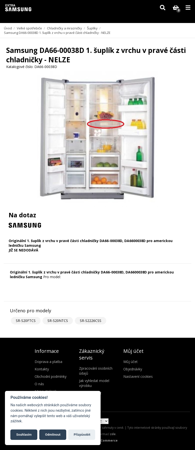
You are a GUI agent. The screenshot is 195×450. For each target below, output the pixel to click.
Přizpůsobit (82, 434)
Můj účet (130, 361)
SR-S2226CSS (90, 320)
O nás (39, 384)
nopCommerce (106, 440)
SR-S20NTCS (57, 320)
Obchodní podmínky (50, 376)
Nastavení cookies (138, 376)
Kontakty (42, 369)
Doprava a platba (48, 361)
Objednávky (132, 369)
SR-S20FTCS (26, 320)
